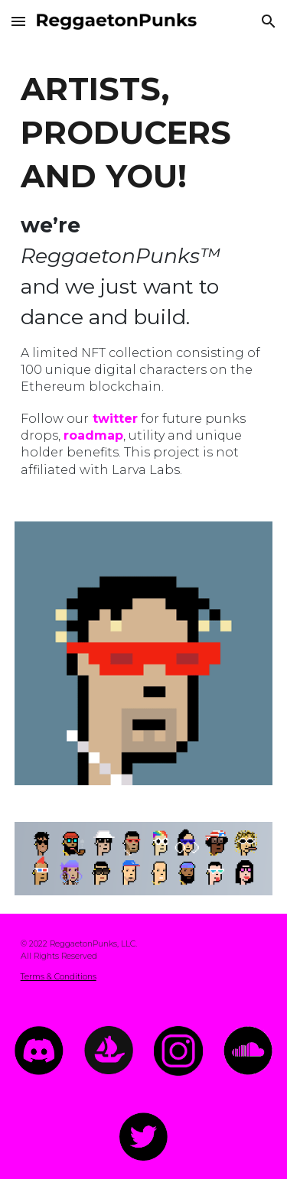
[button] (18, 21)
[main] (144, 273)
